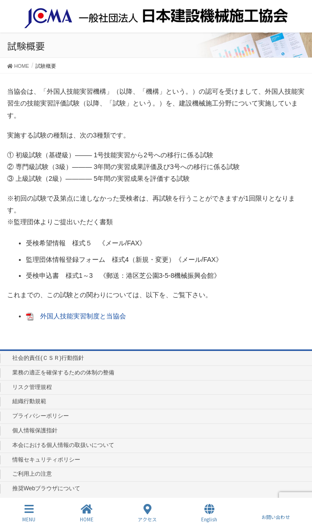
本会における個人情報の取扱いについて (63, 445)
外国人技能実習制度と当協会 (83, 316)
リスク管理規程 (32, 387)
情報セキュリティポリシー (46, 459)
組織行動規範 (29, 401)
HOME (86, 513)
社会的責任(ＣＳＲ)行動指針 (48, 358)
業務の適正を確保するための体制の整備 (63, 372)
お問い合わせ (275, 513)
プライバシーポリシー (40, 416)
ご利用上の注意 (32, 473)
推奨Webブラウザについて (46, 488)
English (209, 513)
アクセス (147, 513)
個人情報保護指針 (35, 430)
